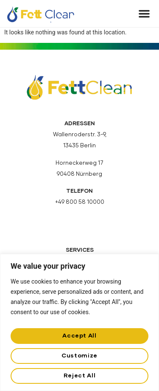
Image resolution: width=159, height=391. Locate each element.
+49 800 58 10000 (79, 202)
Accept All (79, 336)
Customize (79, 356)
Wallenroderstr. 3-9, (79, 135)
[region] (79, 322)
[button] (144, 14)
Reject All (79, 376)
